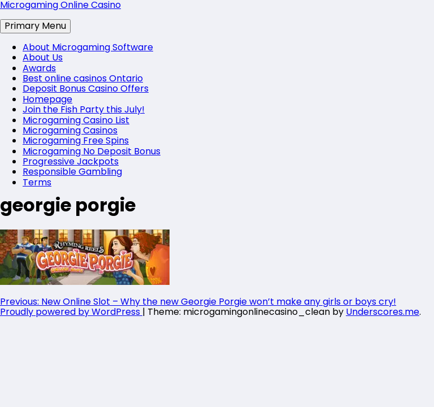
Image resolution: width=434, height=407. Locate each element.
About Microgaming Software (88, 47)
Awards (39, 68)
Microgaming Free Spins (76, 140)
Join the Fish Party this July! (84, 109)
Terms (37, 182)
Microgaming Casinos (70, 130)
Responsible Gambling (72, 171)
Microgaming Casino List (76, 120)
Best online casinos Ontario (83, 78)
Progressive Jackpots (71, 161)
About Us (43, 57)
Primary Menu (35, 25)
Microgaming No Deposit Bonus (91, 151)
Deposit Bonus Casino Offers (86, 88)
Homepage (47, 99)
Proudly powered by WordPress (71, 311)
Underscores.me (382, 311)
